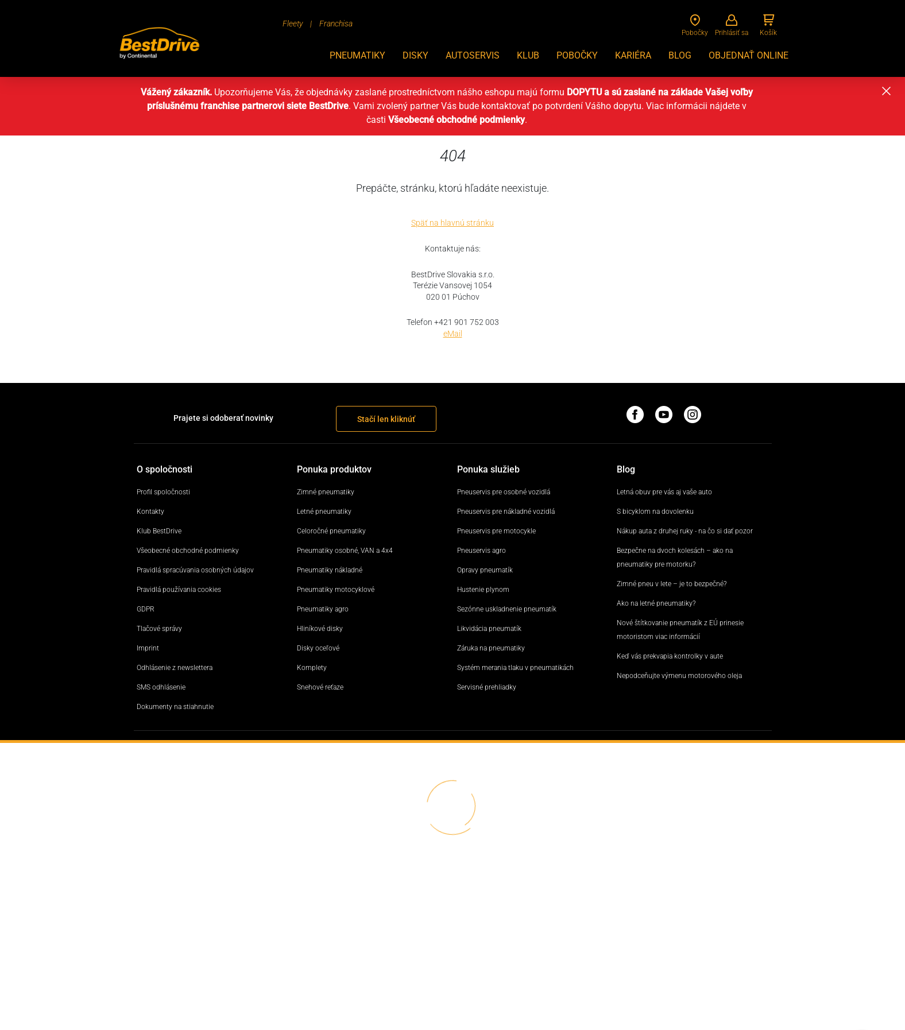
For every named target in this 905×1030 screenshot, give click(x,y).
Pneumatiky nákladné (329, 570)
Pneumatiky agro (323, 609)
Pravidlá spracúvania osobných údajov (195, 570)
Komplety (312, 668)
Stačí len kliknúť (386, 419)
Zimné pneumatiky (325, 492)
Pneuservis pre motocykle (496, 531)
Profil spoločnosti (163, 492)
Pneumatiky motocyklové (335, 590)
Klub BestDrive (159, 531)
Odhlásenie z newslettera (174, 668)
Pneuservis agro (481, 551)
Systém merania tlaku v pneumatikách (515, 668)
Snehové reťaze (320, 687)
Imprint (148, 648)
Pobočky (577, 55)
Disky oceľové (318, 648)
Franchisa (336, 23)
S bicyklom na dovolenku (655, 512)
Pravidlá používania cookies (179, 590)
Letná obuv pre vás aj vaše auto (664, 492)
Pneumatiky (357, 55)
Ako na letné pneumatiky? (656, 603)
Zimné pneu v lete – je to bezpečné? (671, 584)
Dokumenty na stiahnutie (175, 707)
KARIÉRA (633, 55)
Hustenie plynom (483, 590)
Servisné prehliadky (486, 687)
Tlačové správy (159, 629)
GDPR (145, 609)
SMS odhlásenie (161, 687)
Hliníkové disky (320, 629)
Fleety (293, 23)
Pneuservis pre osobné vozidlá (503, 492)
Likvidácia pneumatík (489, 629)
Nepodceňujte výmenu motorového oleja (679, 676)
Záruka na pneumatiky (491, 648)
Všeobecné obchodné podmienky (188, 551)
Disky (415, 55)
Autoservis (473, 55)
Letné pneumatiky (324, 512)
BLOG (679, 55)
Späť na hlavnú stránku (452, 222)
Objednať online (748, 55)
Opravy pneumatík (485, 570)
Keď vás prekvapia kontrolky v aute (670, 656)
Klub (528, 55)
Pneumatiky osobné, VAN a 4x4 (345, 551)
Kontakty (150, 512)
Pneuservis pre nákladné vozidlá (506, 512)
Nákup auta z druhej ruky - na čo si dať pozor (685, 531)
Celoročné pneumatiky (331, 531)
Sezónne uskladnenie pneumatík (506, 609)
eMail (452, 333)
